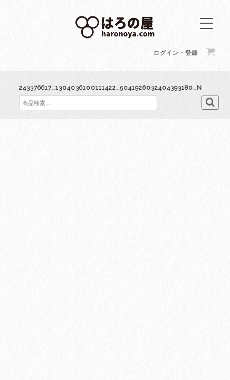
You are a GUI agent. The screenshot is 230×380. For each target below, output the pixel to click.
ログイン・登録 (176, 53)
